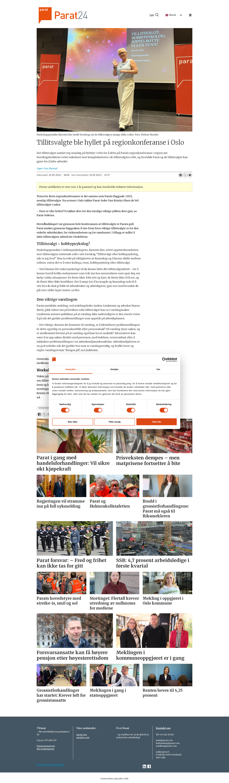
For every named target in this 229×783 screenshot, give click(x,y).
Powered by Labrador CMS (114, 778)
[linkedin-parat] (144, 767)
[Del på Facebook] (180, 175)
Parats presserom (46, 746)
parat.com (81, 734)
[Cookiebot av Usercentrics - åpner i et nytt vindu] (164, 359)
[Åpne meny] (190, 15)
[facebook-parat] (149, 767)
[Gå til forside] (73, 15)
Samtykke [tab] (71, 369)
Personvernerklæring (50, 764)
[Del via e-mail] (190, 175)
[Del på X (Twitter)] (185, 175)
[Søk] (154, 15)
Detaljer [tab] (114, 369)
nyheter (43, 408)
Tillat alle (156, 422)
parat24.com (82, 737)
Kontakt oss (163, 728)
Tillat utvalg (114, 422)
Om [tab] (158, 369)
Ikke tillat (72, 422)
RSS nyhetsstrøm (45, 749)
